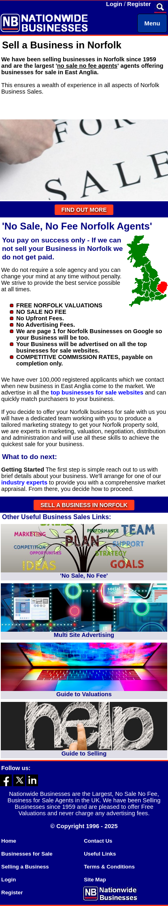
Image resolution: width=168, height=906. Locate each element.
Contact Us (98, 841)
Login (114, 4)
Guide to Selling (84, 753)
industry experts (24, 482)
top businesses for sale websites (97, 392)
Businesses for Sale (27, 854)
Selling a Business (25, 867)
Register (139, 4)
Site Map (95, 880)
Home (8, 841)
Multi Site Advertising (84, 635)
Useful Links (100, 854)
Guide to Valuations (84, 694)
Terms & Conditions (109, 867)
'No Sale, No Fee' (84, 575)
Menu (152, 23)
